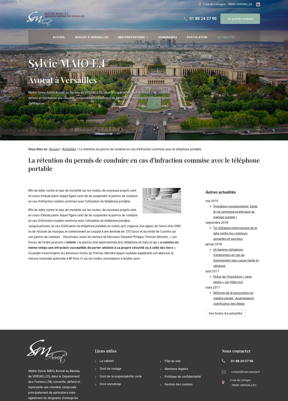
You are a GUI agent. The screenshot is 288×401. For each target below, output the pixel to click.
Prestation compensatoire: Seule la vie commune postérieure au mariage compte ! (235, 201)
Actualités (226, 37)
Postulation (197, 37)
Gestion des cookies (179, 367)
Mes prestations (131, 37)
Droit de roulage (110, 351)
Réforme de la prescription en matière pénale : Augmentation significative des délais (233, 287)
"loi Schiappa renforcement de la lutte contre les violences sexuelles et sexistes (235, 222)
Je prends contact (240, 18)
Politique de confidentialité (183, 359)
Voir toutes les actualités (225, 302)
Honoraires (167, 37)
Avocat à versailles (91, 37)
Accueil (59, 37)
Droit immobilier (110, 367)
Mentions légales (176, 352)
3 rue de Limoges (227, 4)
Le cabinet (107, 344)
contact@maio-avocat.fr (245, 354)
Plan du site (173, 344)
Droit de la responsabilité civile (121, 359)
